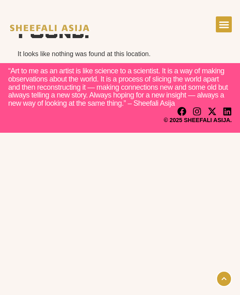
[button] (224, 24)
